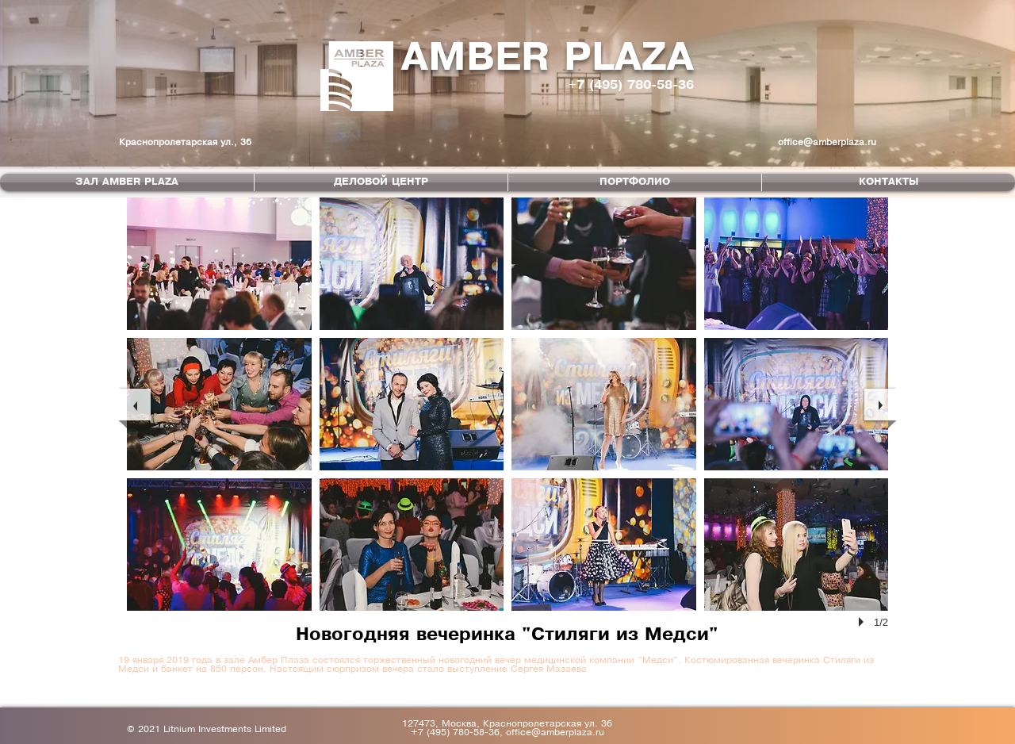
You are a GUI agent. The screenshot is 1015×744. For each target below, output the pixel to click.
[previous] (135, 404)
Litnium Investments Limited (224, 729)
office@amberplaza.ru (827, 142)
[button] (219, 264)
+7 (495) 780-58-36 (631, 85)
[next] (880, 404)
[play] (863, 622)
